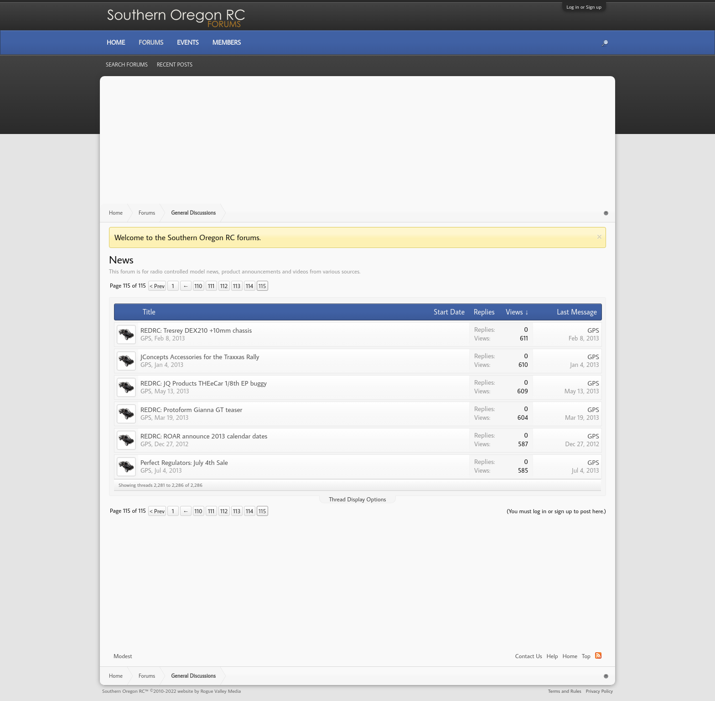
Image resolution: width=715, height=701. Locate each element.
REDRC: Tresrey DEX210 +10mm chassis (196, 330)
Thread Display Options (357, 499)
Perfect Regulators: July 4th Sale (184, 462)
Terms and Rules (564, 691)
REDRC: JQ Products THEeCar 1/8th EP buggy (203, 383)
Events (187, 42)
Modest (123, 656)
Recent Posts (174, 64)
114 (249, 285)
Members (226, 42)
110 (198, 285)
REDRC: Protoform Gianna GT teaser (191, 409)
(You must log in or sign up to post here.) (556, 511)
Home (570, 656)
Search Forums (127, 64)
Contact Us (528, 656)
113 (237, 285)
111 (211, 285)
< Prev (157, 285)
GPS (145, 338)
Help (552, 656)
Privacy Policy (599, 691)
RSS (598, 655)
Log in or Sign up (584, 7)
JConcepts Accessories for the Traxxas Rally (199, 356)
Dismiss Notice (599, 236)
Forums (151, 42)
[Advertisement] (357, 144)
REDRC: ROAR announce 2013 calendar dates (203, 436)
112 (224, 285)
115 (262, 285)
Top (586, 656)
